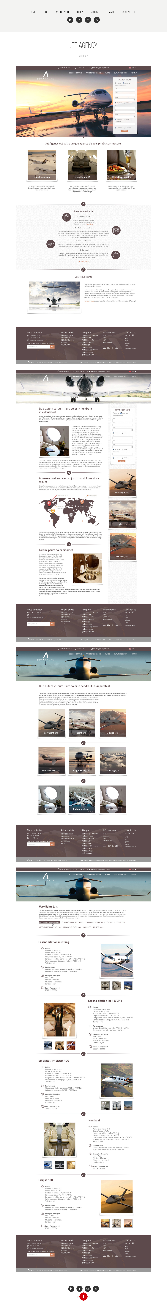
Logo (45, 12)
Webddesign (62, 12)
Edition (79, 12)
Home (32, 12)
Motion (94, 12)
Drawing (110, 12)
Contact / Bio (129, 12)
